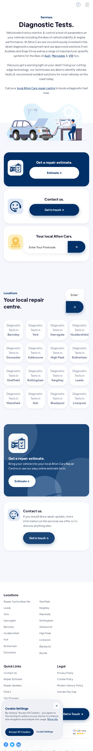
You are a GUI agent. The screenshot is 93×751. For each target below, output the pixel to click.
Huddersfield (11, 633)
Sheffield (44, 601)
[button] (57, 706)
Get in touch (54, 210)
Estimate (54, 173)
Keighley (44, 607)
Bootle (43, 653)
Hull (6, 639)
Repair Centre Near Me (17, 601)
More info (52, 719)
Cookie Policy (65, 679)
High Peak (45, 633)
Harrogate (10, 620)
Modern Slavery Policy (70, 685)
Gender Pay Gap (66, 691)
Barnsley (9, 626)
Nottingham (46, 620)
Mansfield (45, 614)
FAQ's (7, 691)
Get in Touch (73, 714)
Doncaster (10, 652)
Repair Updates (13, 685)
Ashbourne (45, 626)
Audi (47, 56)
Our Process (11, 698)
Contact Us (10, 673)
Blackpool (45, 646)
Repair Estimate (13, 679)
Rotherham (10, 646)
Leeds (7, 607)
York (6, 614)
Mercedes (58, 56)
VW (71, 56)
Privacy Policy (65, 673)
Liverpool (45, 639)
